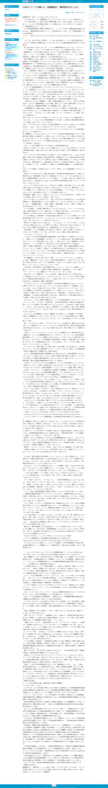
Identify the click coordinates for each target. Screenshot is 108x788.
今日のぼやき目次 (10, 69)
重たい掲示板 (95, 36)
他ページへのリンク (68, 1)
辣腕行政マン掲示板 (97, 67)
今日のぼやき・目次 (55, 1)
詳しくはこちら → (9, 50)
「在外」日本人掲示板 (97, 46)
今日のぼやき (45, 1)
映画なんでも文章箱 (97, 54)
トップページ (9, 68)
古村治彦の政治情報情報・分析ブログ (97, 85)
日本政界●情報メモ (97, 44)
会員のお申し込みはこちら (10, 24)
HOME (37, 1)
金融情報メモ (95, 60)
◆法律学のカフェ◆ (97, 56)
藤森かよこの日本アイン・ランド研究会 (97, 81)
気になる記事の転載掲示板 (97, 38)
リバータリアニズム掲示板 (97, 49)
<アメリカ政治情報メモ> (98, 42)
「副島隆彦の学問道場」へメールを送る (12, 78)
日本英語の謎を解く (97, 52)
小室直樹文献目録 (96, 62)
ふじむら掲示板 (96, 66)
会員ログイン (8, 9)
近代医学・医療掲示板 (97, 64)
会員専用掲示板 (8, 33)
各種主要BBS (80, 1)
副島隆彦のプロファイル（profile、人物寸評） (12, 72)
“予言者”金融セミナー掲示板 (97, 70)
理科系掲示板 (95, 58)
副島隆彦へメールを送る (12, 75)
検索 (102, 21)
